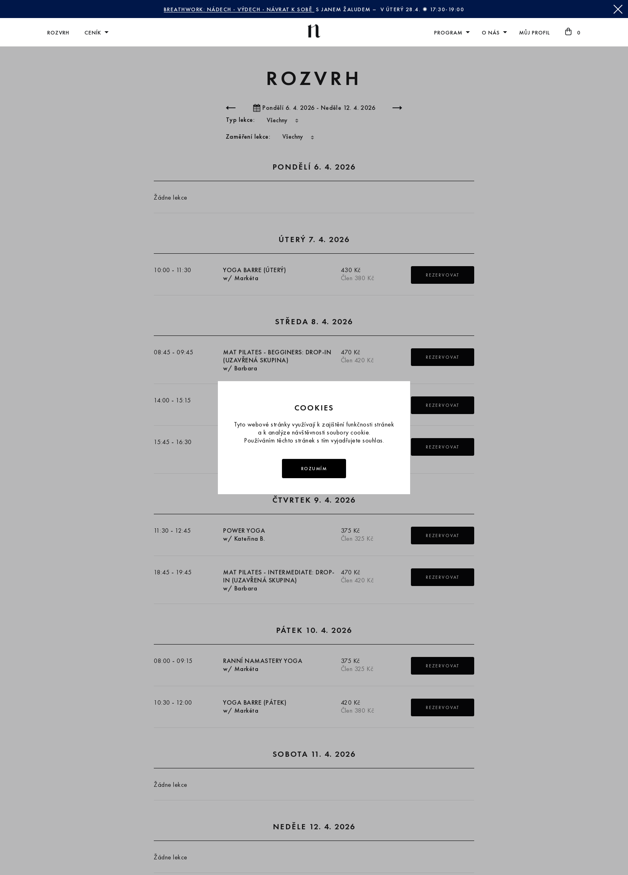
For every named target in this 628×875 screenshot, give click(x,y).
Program (448, 32)
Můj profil (534, 32)
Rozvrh (58, 32)
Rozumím (314, 468)
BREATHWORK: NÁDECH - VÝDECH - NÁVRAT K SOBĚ (239, 9)
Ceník (93, 32)
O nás (491, 32)
